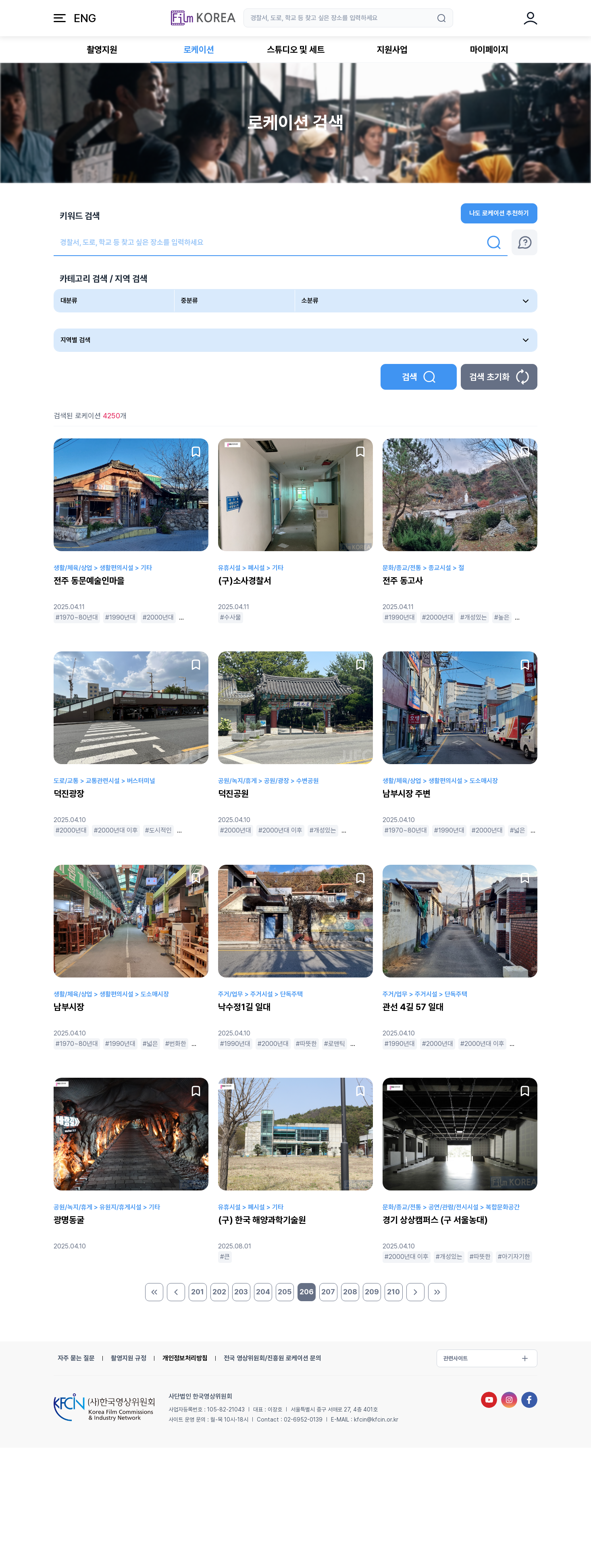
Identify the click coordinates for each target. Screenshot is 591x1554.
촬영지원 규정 (128, 1358)
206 (307, 1291)
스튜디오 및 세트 (296, 49)
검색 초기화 (499, 376)
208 (350, 1291)
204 (263, 1291)
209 (372, 1291)
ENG (85, 18)
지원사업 (392, 49)
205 (284, 1291)
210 (393, 1291)
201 (197, 1291)
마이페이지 (489, 49)
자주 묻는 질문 (76, 1358)
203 (241, 1291)
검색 (418, 377)
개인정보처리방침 (185, 1358)
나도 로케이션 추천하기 (499, 213)
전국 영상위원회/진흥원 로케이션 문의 (272, 1358)
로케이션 (198, 49)
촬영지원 (102, 49)
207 (328, 1291)
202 (219, 1291)
